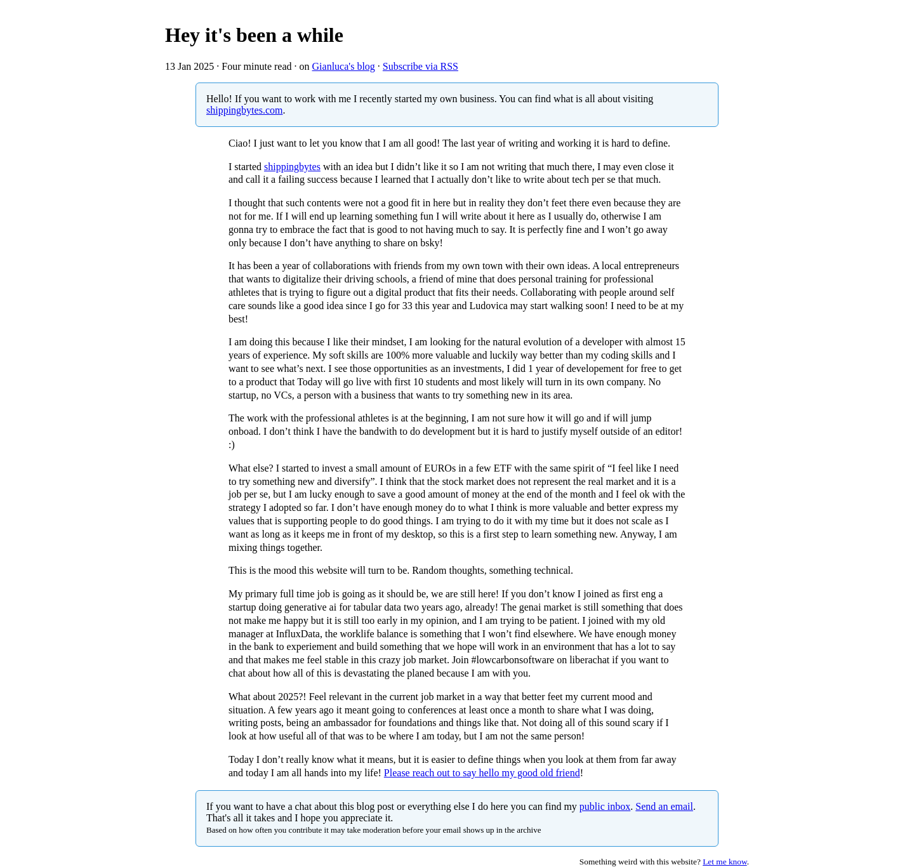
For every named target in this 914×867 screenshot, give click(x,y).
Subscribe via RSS (420, 66)
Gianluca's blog (343, 66)
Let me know (724, 861)
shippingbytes (292, 166)
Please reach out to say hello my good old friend (482, 772)
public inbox (605, 806)
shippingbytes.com (244, 110)
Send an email (664, 806)
